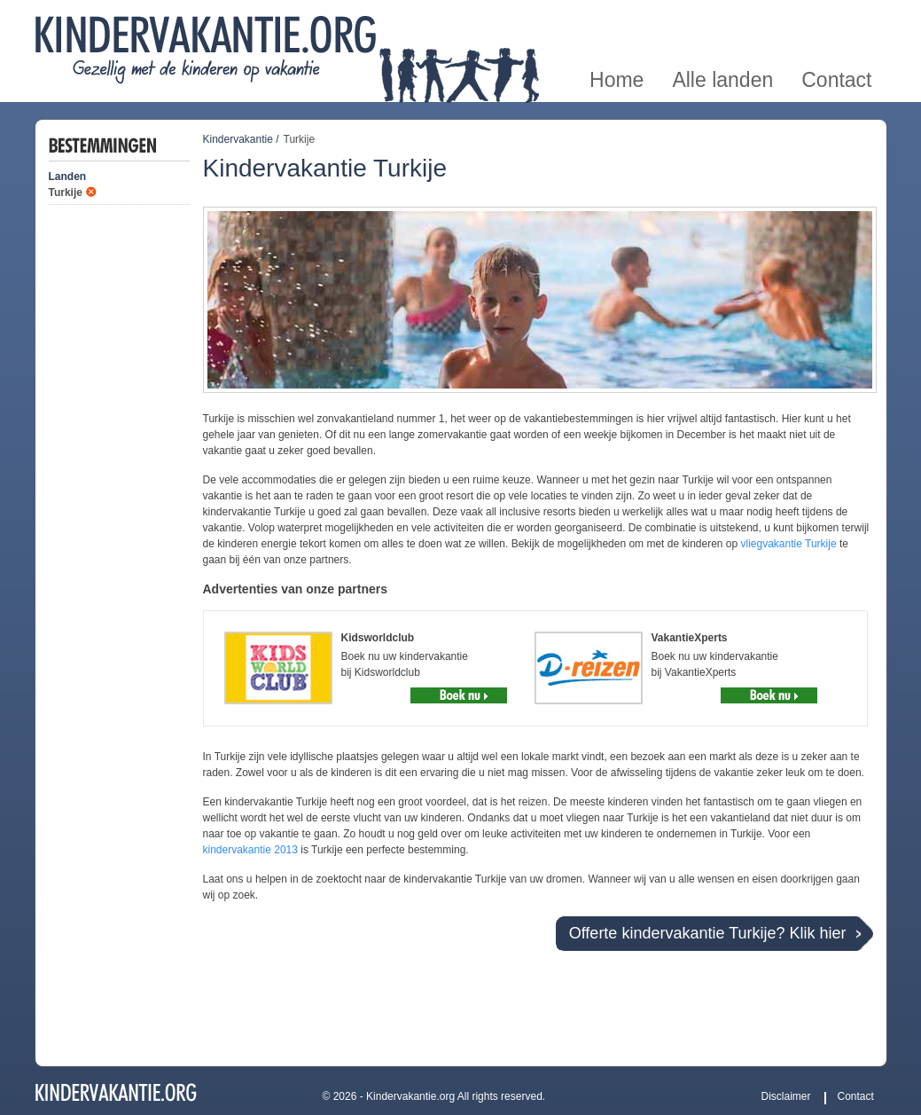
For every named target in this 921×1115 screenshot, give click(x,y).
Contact (836, 21)
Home (616, 21)
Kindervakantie (238, 139)
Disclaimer (786, 1096)
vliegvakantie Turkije (789, 544)
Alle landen (722, 21)
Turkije (65, 192)
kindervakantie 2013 (250, 850)
